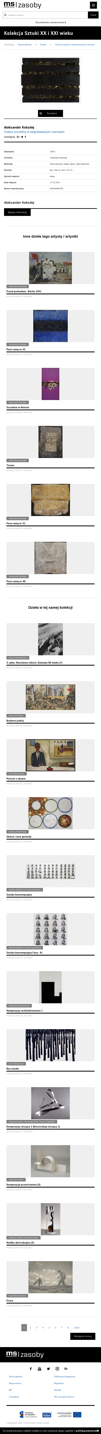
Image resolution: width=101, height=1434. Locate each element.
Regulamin (59, 1383)
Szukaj (93, 15)
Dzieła (43, 44)
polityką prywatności (87, 1430)
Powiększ (52, 113)
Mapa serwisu (15, 1383)
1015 (77, 1327)
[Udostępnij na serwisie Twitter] (22, 137)
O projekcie (14, 1396)
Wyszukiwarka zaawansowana (50, 22)
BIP (10, 1390)
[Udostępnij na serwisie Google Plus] (18, 137)
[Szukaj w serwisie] (45, 14)
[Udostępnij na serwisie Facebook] (25, 137)
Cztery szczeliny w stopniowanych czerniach (75, 44)
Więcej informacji (17, 212)
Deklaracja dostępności (64, 1376)
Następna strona (83, 1336)
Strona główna (25, 44)
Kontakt (57, 1390)
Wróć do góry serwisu (64, 1396)
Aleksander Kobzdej (19, 127)
